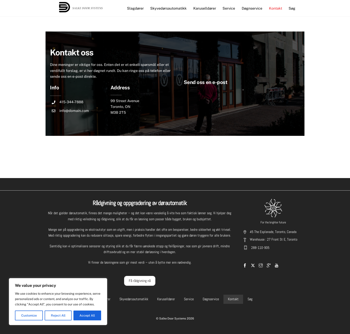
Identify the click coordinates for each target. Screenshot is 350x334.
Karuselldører (204, 8)
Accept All (87, 315)
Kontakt (275, 8)
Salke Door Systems (172, 318)
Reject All (58, 315)
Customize (29, 315)
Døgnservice (252, 8)
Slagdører (135, 8)
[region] (58, 301)
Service (229, 8)
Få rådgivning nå (140, 280)
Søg (292, 8)
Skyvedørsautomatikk (168, 8)
